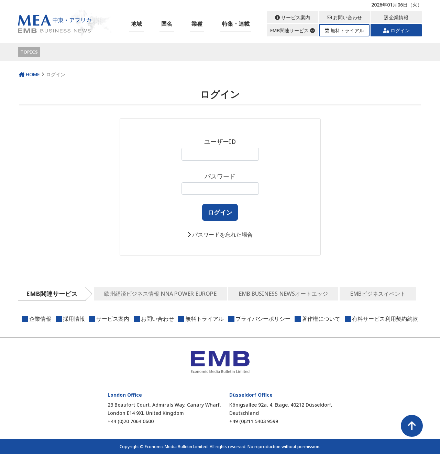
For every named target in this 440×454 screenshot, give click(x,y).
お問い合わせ (344, 17)
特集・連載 (236, 23)
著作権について (321, 318)
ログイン (396, 30)
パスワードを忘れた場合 (220, 234)
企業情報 (396, 17)
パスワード (220, 183)
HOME (29, 74)
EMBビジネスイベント (378, 293)
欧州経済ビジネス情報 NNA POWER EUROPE (160, 293)
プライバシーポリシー (262, 318)
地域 (136, 23)
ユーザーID (220, 149)
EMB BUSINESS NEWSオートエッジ (283, 293)
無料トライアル (344, 30)
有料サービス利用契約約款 (385, 318)
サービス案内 (292, 17)
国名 (166, 23)
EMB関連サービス (292, 30)
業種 (196, 23)
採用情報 (74, 318)
